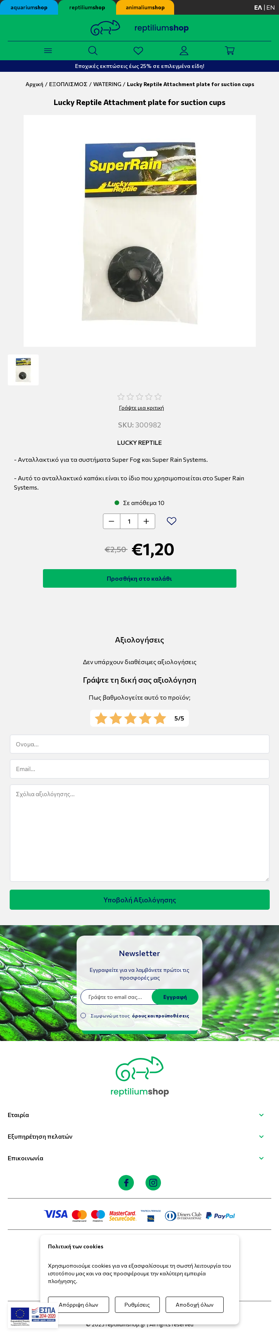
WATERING (107, 84)
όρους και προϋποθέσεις (160, 1015)
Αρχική (34, 84)
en (270, 7)
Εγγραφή (175, 997)
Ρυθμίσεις (137, 1304)
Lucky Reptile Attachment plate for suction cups (190, 84)
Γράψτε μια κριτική (141, 407)
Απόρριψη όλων (78, 1304)
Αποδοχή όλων (195, 1304)
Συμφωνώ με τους (140, 1015)
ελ (258, 7)
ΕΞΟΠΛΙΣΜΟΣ (68, 84)
